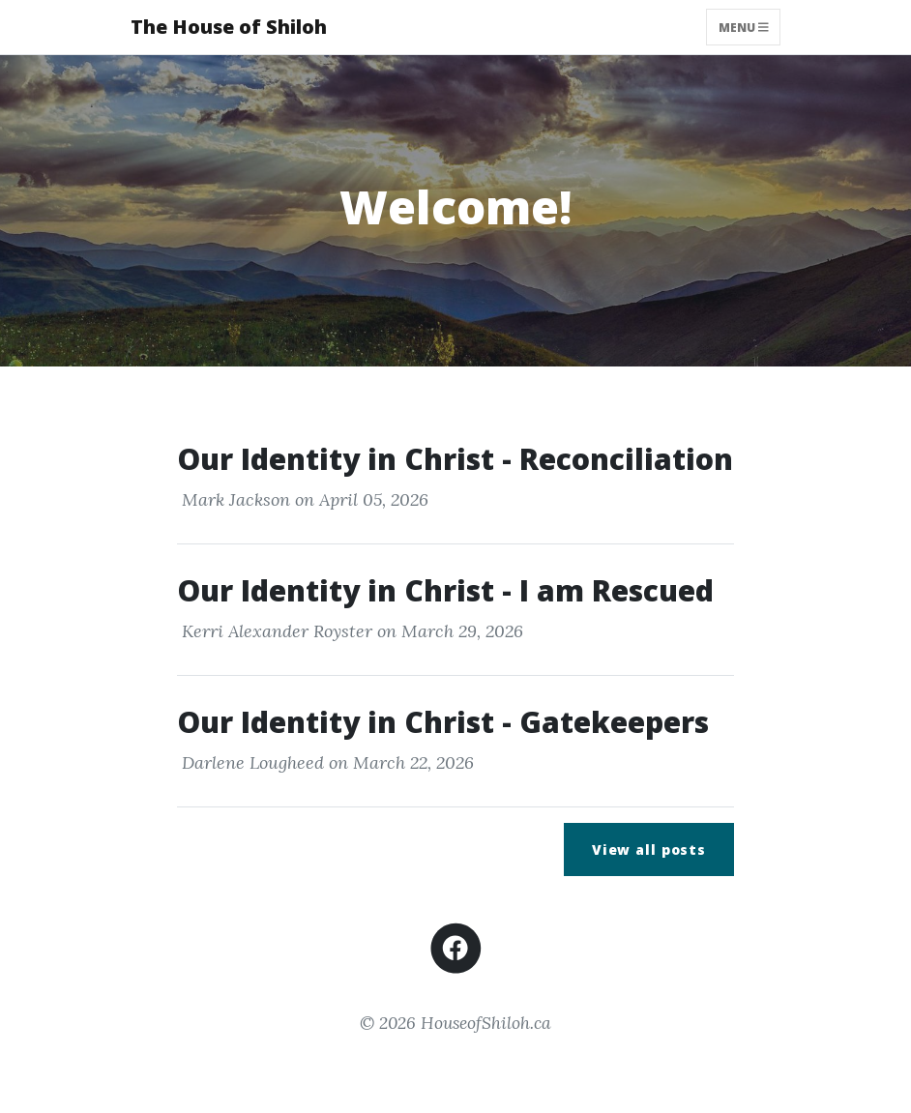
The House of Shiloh (229, 27)
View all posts (649, 849)
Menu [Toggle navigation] (744, 26)
